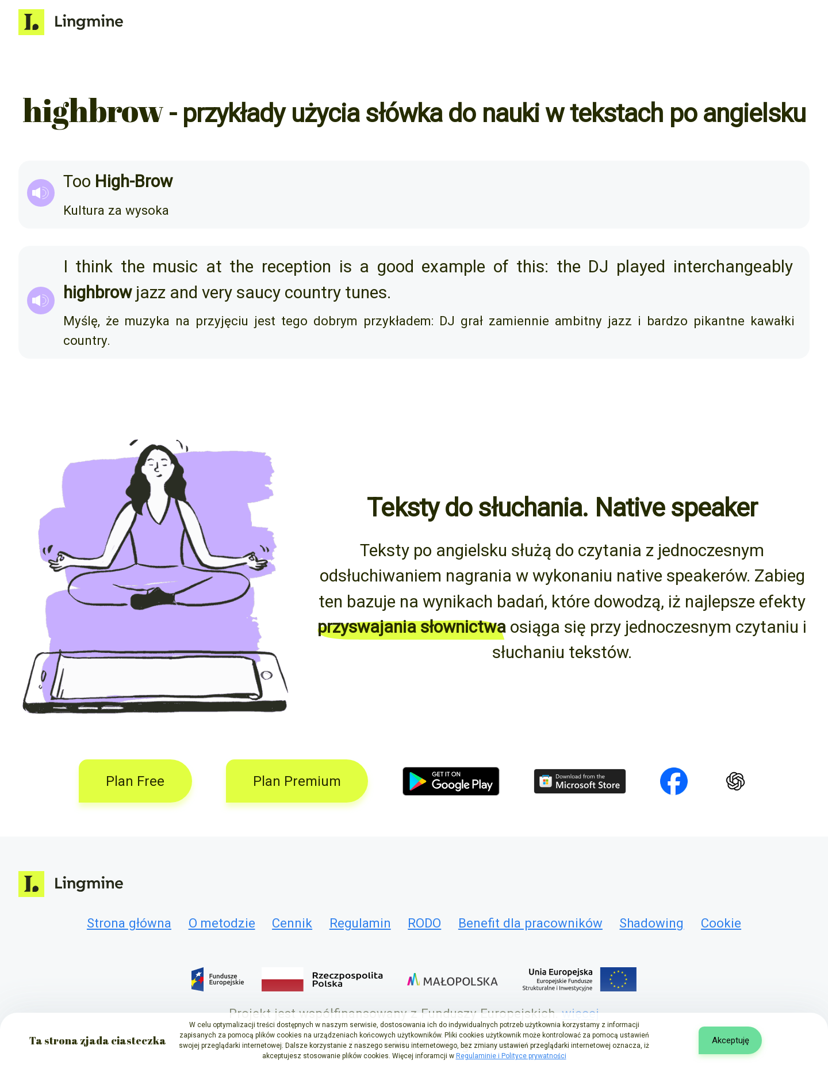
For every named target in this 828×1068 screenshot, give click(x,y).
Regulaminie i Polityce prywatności (511, 1056)
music (175, 266)
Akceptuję (730, 1040)
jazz (151, 292)
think (94, 266)
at (214, 266)
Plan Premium (297, 781)
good (395, 266)
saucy (258, 292)
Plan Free (135, 781)
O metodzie (222, 922)
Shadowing (651, 922)
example (453, 266)
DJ (598, 266)
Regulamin (360, 922)
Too (77, 181)
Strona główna (129, 922)
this (530, 266)
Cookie (721, 922)
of (501, 266)
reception (296, 266)
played (640, 266)
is (345, 266)
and (184, 292)
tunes (366, 292)
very (217, 292)
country (313, 292)
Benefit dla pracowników (530, 922)
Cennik (292, 922)
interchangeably (733, 266)
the (133, 266)
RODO (424, 922)
